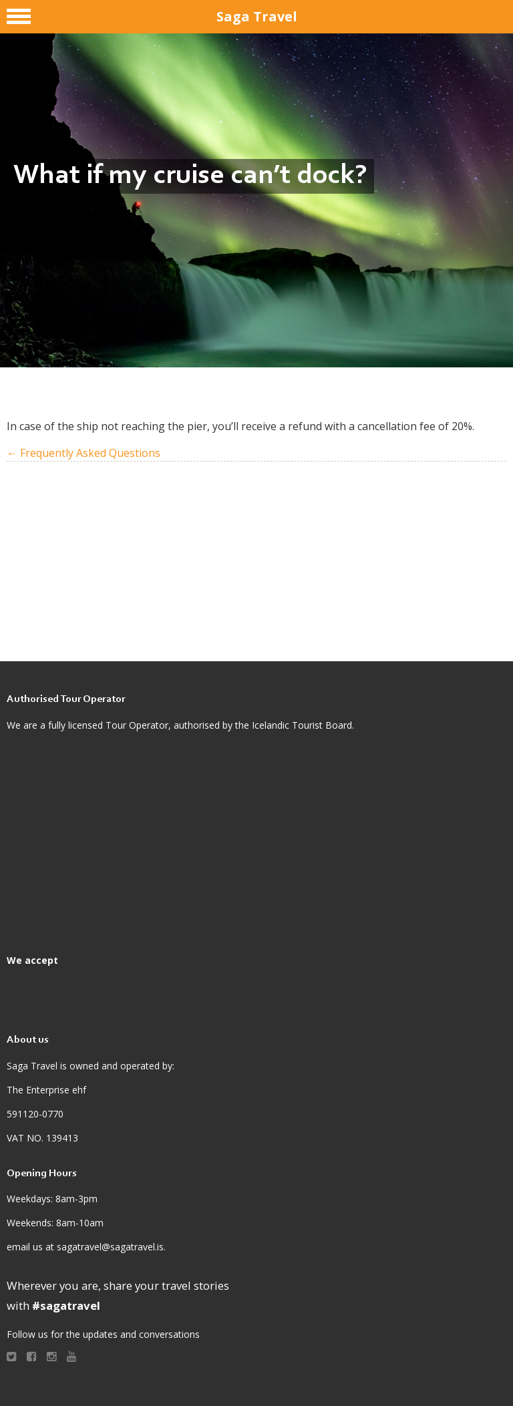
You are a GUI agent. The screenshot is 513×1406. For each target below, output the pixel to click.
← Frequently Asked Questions (83, 453)
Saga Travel (256, 16)
